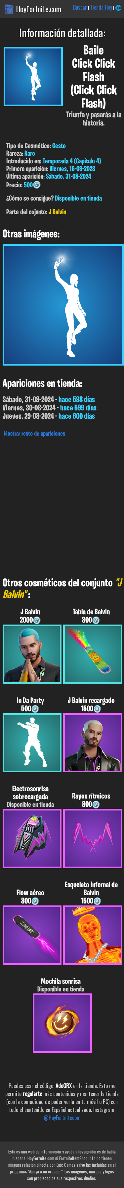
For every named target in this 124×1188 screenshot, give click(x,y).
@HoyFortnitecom (62, 1118)
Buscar (80, 7)
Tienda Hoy (101, 7)
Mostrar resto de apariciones (34, 434)
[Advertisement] (62, 505)
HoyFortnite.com (39, 9)
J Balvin (57, 212)
